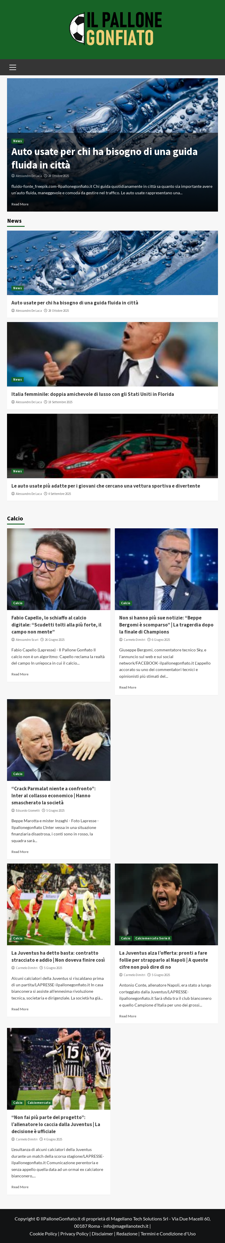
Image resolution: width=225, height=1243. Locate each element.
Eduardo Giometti (28, 810)
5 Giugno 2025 (55, 810)
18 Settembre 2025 (60, 402)
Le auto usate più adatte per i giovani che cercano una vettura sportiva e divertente (105, 486)
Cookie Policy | (45, 1233)
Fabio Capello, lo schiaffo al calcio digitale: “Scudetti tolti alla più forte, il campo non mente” (56, 624)
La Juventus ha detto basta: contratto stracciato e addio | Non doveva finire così (58, 956)
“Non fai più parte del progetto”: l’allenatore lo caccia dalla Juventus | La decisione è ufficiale (55, 1124)
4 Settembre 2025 (59, 494)
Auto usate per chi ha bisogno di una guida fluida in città (74, 302)
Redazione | (128, 1233)
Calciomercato (39, 1103)
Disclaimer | (104, 1233)
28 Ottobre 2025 (58, 176)
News (17, 141)
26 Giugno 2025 (54, 640)
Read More (19, 204)
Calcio (18, 603)
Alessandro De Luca (29, 176)
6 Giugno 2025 (161, 640)
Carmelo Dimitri (134, 640)
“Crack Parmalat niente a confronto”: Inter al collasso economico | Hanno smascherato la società (53, 795)
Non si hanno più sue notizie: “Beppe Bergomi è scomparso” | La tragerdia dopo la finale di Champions (166, 624)
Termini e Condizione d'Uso (168, 1233)
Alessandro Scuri (27, 640)
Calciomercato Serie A (152, 938)
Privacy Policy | (76, 1233)
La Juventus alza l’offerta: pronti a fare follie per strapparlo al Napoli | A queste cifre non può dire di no (163, 960)
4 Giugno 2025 (53, 1139)
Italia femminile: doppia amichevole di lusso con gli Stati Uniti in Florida (92, 394)
